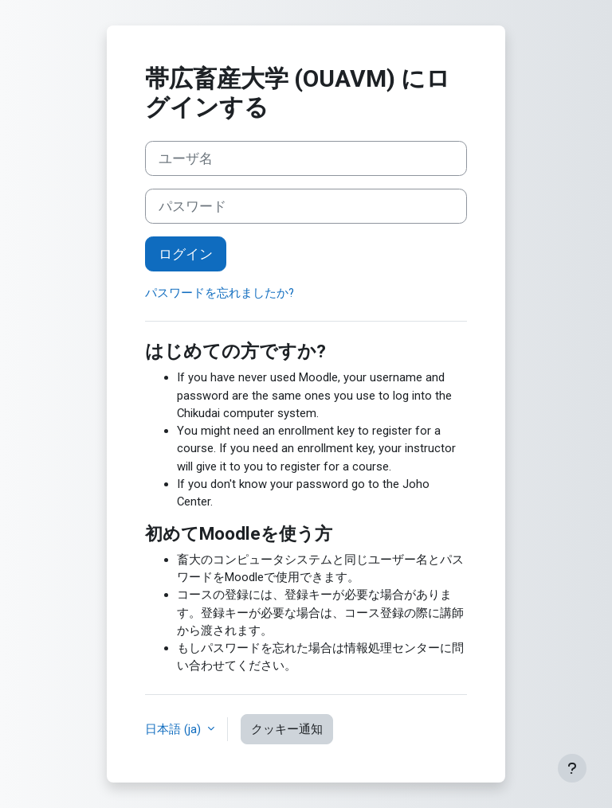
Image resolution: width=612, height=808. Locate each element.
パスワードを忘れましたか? (219, 293)
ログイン (186, 254)
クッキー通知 (287, 729)
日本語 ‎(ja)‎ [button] (174, 729)
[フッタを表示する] (572, 768)
